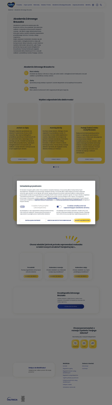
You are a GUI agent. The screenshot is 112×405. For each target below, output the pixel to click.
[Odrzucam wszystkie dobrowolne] (59, 220)
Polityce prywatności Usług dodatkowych (69, 200)
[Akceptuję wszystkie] (82, 220)
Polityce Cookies (52, 198)
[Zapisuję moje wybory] (33, 220)
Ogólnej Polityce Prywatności (44, 200)
